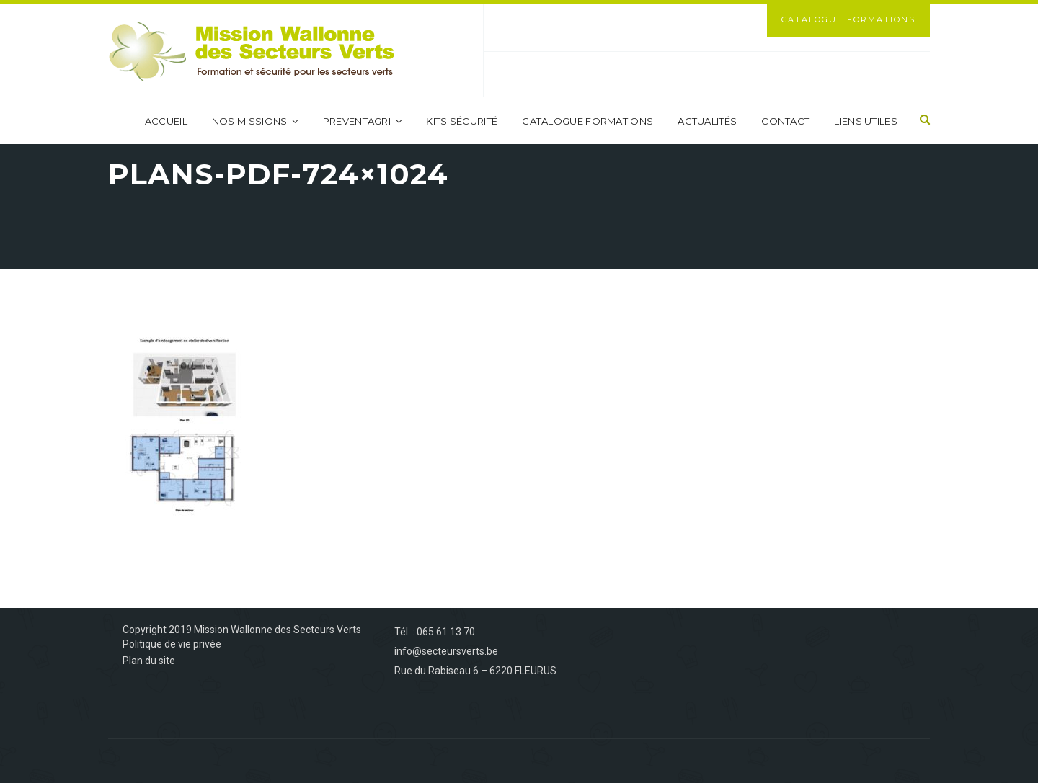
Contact (785, 121)
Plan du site (149, 660)
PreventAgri (362, 121)
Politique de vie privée (172, 644)
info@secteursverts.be (446, 651)
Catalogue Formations (848, 19)
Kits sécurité (461, 121)
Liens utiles (865, 121)
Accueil (166, 121)
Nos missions (255, 121)
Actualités (707, 121)
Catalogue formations (587, 121)
